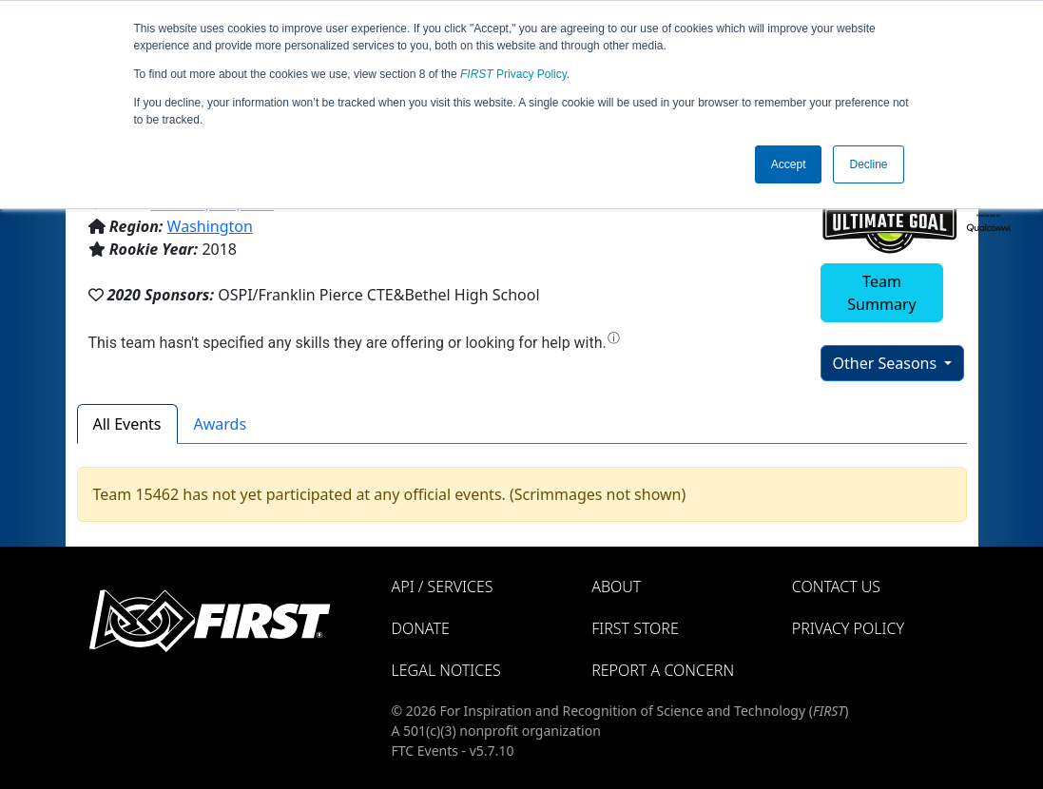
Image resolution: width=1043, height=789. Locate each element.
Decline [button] (868, 164)
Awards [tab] (220, 424)
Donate (421, 628)
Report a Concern (662, 670)
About (616, 586)
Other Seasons (887, 363)
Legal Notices (446, 670)
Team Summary (881, 293)
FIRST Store (635, 628)
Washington (210, 226)
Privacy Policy (513, 74)
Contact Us (836, 586)
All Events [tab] (127, 424)
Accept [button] (788, 164)
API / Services (442, 586)
